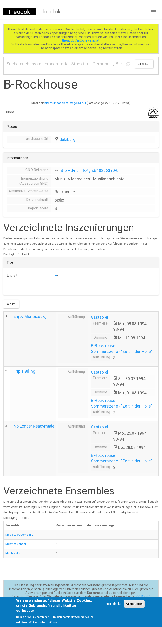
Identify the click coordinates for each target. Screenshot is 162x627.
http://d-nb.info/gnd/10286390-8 (89, 170)
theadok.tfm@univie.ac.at (81, 40)
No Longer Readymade (33, 426)
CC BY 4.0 (143, 596)
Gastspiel (99, 317)
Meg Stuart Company (19, 534)
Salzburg (67, 139)
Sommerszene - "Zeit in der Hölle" (121, 351)
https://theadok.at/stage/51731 (65, 103)
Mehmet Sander (15, 544)
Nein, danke (113, 606)
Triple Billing (24, 371)
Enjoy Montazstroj (30, 316)
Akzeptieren (134, 606)
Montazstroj (13, 553)
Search (144, 63)
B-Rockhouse (103, 345)
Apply (11, 304)
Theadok (50, 12)
